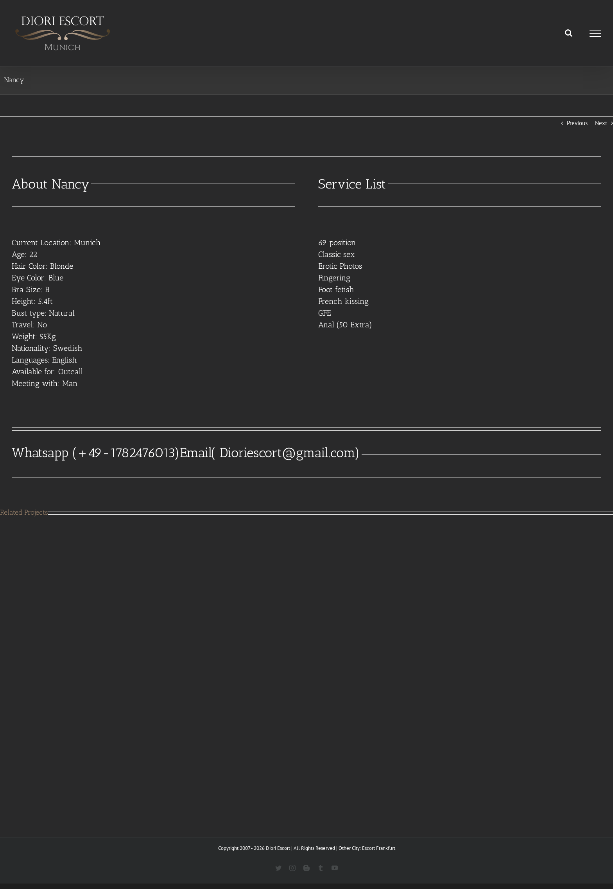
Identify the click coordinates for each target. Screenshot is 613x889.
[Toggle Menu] (595, 33)
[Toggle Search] (568, 33)
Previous (577, 123)
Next (601, 123)
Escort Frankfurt (378, 848)
